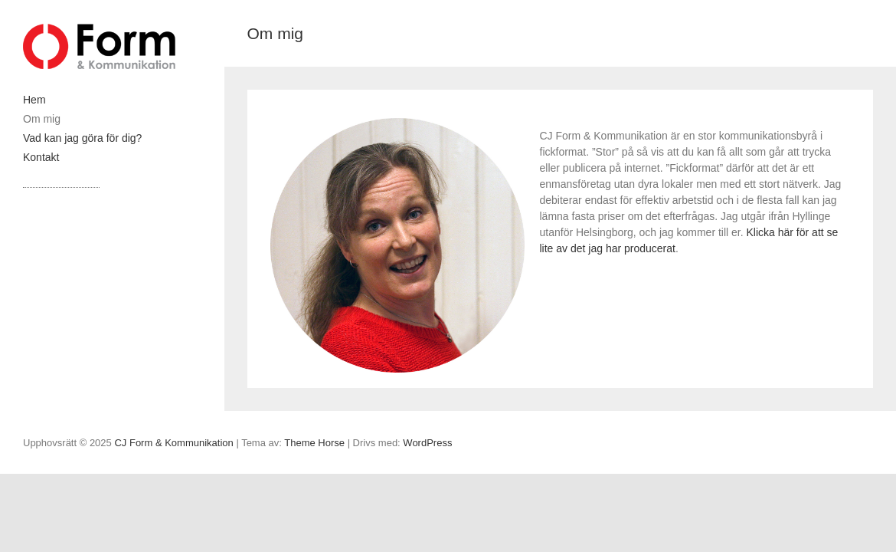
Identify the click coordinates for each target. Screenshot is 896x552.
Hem (34, 100)
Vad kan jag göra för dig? (82, 138)
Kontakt (41, 157)
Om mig (41, 119)
